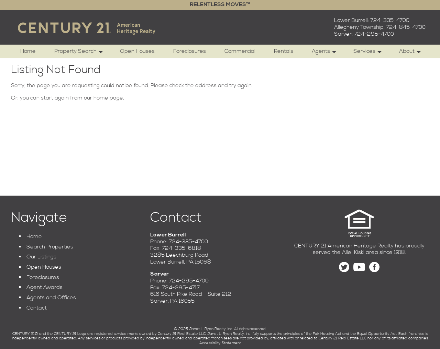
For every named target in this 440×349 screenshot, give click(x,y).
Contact (36, 307)
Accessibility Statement (220, 343)
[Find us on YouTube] (359, 267)
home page (108, 97)
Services (367, 53)
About (410, 53)
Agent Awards (44, 287)
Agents (324, 53)
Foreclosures (189, 51)
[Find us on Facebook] (374, 267)
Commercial (239, 51)
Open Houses (137, 51)
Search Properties (49, 246)
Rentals (283, 51)
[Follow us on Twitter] (344, 267)
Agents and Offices (51, 297)
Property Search (78, 53)
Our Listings (41, 256)
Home (28, 51)
